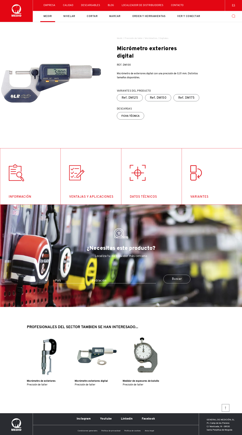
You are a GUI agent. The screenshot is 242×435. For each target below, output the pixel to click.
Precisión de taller (134, 38)
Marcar (115, 16)
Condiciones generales (87, 431)
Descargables (90, 5)
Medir (48, 16)
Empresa (49, 5)
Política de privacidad (110, 431)
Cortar (92, 16)
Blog (111, 5)
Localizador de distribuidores (142, 5)
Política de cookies (132, 431)
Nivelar (69, 16)
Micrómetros (151, 38)
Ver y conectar (188, 16)
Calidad (68, 5)
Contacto (177, 5)
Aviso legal (149, 431)
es (233, 5)
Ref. (130, 98)
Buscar (177, 279)
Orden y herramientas (149, 16)
